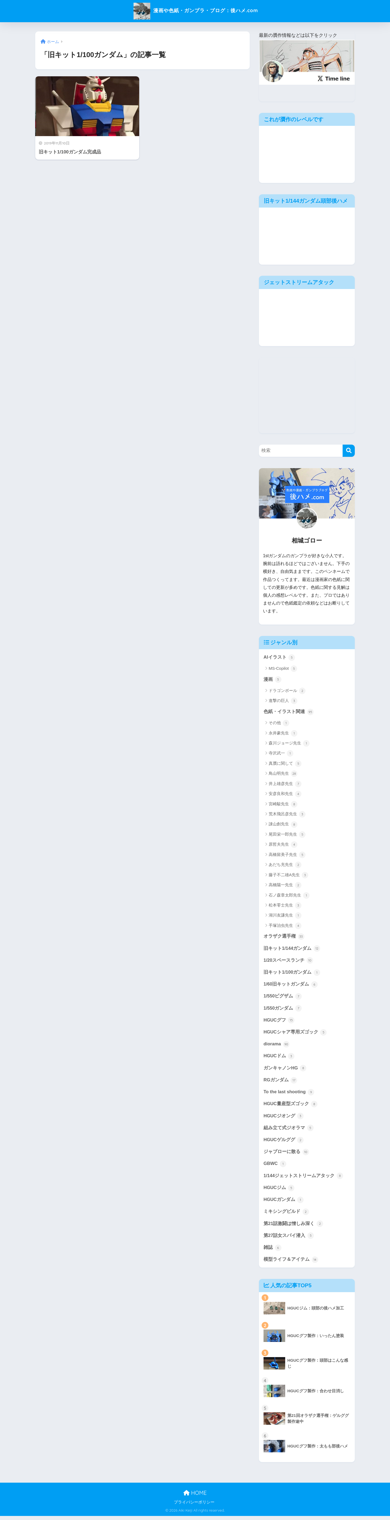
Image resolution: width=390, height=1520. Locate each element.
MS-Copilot (283, 669)
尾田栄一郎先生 (287, 835)
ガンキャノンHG (285, 1070)
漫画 (272, 680)
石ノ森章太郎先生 (289, 895)
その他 (279, 723)
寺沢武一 (281, 754)
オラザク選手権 (284, 937)
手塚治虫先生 (285, 926)
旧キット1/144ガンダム (292, 949)
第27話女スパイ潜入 (289, 1239)
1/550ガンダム (283, 1009)
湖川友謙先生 (285, 916)
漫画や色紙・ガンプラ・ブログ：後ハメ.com (195, 10)
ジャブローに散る (286, 1154)
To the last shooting (289, 1094)
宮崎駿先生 (283, 804)
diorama (277, 1046)
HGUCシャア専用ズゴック (295, 1033)
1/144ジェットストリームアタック (303, 1179)
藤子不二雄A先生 (288, 875)
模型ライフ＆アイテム (291, 1263)
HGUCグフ (279, 1021)
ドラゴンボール (287, 691)
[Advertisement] (307, 395)
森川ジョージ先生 (289, 743)
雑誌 (272, 1251)
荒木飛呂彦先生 (287, 815)
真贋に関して (285, 764)
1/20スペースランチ (288, 961)
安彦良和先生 (285, 794)
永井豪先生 (283, 733)
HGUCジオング (284, 1118)
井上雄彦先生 (285, 784)
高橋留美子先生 (287, 855)
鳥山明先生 (283, 774)
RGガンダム (280, 1082)
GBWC (275, 1167)
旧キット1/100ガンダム (292, 973)
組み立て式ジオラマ (289, 1130)
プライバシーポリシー (194, 1506)
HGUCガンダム (284, 1203)
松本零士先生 (285, 905)
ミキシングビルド (286, 1215)
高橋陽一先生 (285, 885)
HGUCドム (279, 1058)
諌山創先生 (283, 825)
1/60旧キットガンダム (291, 985)
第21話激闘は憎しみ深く (293, 1227)
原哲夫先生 (283, 845)
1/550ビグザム (283, 997)
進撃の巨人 (283, 701)
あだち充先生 (285, 865)
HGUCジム (279, 1191)
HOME (195, 1496)
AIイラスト (279, 657)
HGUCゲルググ (284, 1142)
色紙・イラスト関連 (289, 712)
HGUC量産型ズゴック (291, 1106)
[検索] (349, 451)
